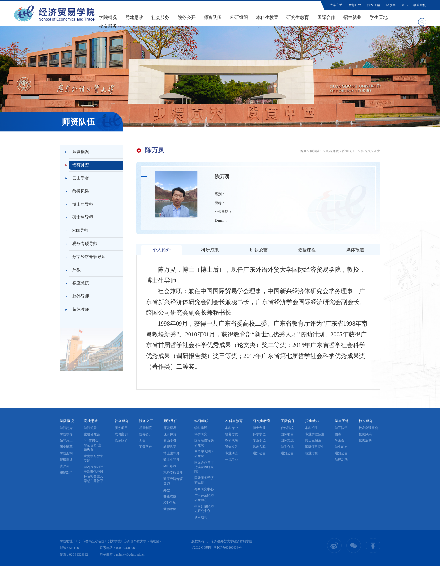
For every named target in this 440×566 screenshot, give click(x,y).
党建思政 (134, 17)
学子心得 (287, 446)
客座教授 (80, 283)
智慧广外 (354, 5)
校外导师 (80, 296)
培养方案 (231, 434)
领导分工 (66, 440)
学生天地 (379, 17)
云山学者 (80, 178)
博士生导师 (82, 204)
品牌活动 (341, 459)
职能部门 (66, 472)
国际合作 (326, 17)
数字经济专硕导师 (89, 257)
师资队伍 (213, 17)
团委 (338, 434)
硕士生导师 (82, 217)
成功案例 (121, 434)
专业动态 (231, 453)
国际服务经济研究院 (204, 480)
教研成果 (231, 440)
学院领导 (66, 434)
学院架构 (66, 453)
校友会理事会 (368, 428)
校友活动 (365, 440)
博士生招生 (313, 440)
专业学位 (259, 440)
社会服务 (160, 17)
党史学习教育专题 (93, 458)
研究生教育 (297, 17)
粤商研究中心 (204, 489)
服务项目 (121, 428)
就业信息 (311, 453)
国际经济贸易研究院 (204, 443)
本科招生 (311, 428)
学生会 (339, 440)
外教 (76, 270)
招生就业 (352, 17)
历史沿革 (66, 446)
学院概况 (108, 17)
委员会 (64, 466)
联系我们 (419, 5)
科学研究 (200, 434)
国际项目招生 (314, 446)
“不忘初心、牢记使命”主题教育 (92, 445)
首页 (303, 151)
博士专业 (259, 428)
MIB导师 (80, 230)
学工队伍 (341, 428)
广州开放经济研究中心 (204, 498)
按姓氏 (347, 151)
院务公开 (187, 17)
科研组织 (239, 17)
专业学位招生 (314, 434)
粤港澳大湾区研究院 (204, 454)
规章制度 (145, 428)
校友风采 (365, 434)
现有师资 (80, 165)
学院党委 (90, 428)
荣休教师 (80, 309)
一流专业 (231, 459)
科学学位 (259, 434)
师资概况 (80, 152)
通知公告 (231, 446)
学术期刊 (200, 517)
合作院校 (287, 428)
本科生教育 (267, 17)
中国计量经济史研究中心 (204, 509)
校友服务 (108, 26)
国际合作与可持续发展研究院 (204, 467)
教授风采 (80, 191)
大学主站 (336, 5)
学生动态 (341, 446)
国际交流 (287, 440)
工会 (142, 440)
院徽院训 (66, 459)
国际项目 (287, 434)
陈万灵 (366, 151)
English (390, 5)
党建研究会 (92, 434)
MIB (404, 5)
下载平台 (145, 446)
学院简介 (66, 428)
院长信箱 (373, 5)
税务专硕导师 (84, 243)
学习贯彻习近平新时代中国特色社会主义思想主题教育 (93, 474)
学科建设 (200, 428)
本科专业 (231, 428)
